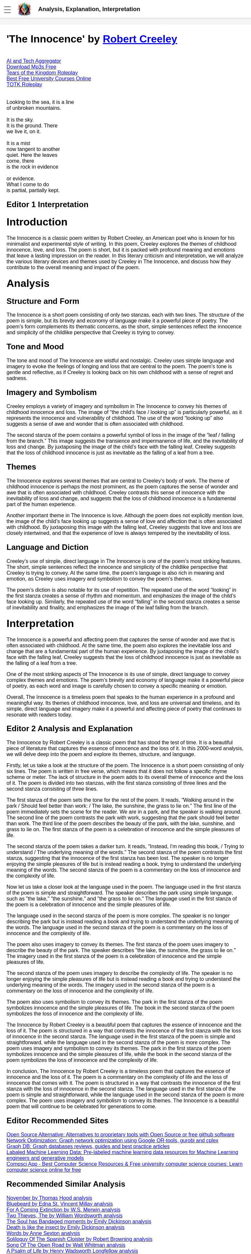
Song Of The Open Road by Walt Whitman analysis (66, 1245)
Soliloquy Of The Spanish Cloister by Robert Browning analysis (79, 1239)
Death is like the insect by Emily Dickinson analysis (66, 1227)
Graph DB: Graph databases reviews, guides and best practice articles (88, 1146)
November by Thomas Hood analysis (49, 1198)
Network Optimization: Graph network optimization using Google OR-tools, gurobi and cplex (112, 1140)
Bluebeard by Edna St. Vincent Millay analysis (60, 1204)
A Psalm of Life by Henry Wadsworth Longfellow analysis (72, 1251)
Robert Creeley (140, 39)
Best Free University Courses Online (49, 78)
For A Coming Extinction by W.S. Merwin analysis (64, 1210)
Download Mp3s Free (31, 67)
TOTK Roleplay (24, 84)
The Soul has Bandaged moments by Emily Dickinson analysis (79, 1221)
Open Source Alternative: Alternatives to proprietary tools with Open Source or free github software (120, 1134)
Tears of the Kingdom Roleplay (42, 72)
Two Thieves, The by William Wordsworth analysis (65, 1215)
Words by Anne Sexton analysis (43, 1233)
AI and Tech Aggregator (34, 61)
